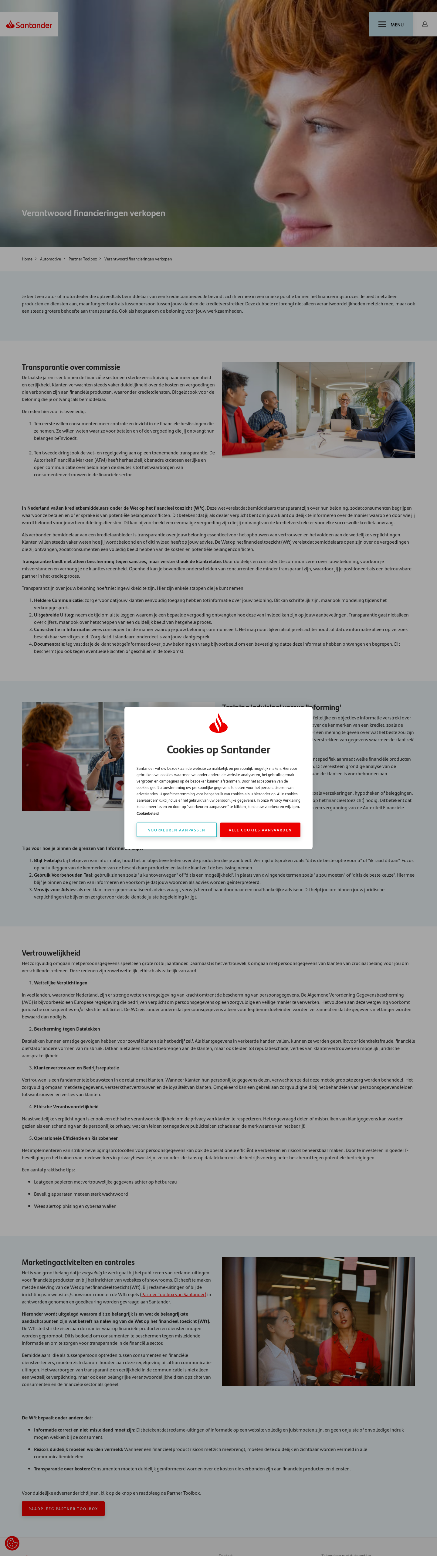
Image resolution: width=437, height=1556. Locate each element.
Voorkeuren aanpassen (176, 829)
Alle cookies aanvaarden (260, 829)
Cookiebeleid (148, 813)
